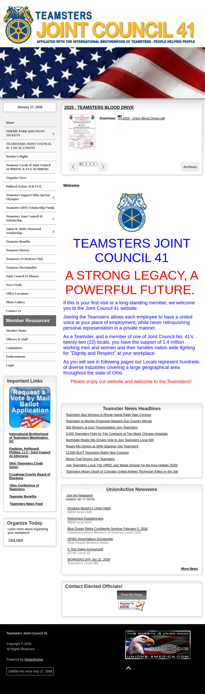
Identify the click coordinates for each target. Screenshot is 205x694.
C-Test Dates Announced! (85, 549)
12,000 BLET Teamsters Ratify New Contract (97, 453)
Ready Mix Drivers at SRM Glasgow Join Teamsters (102, 446)
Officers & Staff (17, 339)
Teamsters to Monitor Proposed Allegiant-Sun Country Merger (109, 421)
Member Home (16, 330)
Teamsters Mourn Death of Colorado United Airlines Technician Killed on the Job (122, 471)
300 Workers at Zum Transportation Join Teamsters (102, 427)
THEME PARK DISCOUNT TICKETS (25, 133)
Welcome (71, 185)
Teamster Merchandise (21, 267)
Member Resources (28, 320)
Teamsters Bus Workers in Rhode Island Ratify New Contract (108, 415)
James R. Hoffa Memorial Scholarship (23, 231)
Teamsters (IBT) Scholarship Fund (29, 208)
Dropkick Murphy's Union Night (89, 508)
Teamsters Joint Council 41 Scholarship (24, 218)
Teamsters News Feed (26, 504)
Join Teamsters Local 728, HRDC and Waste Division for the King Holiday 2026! (122, 465)
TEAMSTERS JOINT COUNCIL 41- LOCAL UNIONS (29, 146)
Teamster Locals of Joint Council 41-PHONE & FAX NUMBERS (28, 167)
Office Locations (17, 293)
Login (10, 365)
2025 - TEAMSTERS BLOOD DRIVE (99, 107)
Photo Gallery (15, 302)
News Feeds (14, 285)
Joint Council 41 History (22, 276)
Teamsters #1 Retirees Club (24, 259)
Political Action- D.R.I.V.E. (24, 186)
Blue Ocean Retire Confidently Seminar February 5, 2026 (107, 529)
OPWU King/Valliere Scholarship (90, 539)
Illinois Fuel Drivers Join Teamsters (90, 459)
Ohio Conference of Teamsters (24, 487)
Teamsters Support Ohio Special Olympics (28, 197)
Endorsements (15, 356)
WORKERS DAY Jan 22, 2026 (88, 559)
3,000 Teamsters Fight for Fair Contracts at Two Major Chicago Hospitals (117, 434)
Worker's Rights (17, 156)
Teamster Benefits (18, 241)
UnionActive (34, 659)
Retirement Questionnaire (85, 518)
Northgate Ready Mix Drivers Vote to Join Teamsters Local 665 (110, 440)
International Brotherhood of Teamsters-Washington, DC (28, 437)
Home (10, 122)
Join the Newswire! (79, 495)
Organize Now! (16, 178)
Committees (14, 348)
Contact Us (13, 311)
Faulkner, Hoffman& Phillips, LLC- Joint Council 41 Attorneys (29, 452)
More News (189, 569)
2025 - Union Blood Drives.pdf (141, 118)
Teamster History (18, 250)
